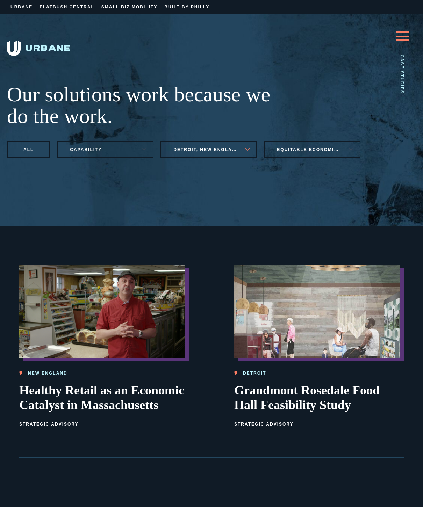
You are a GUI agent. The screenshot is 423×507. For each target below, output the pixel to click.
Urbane (21, 7)
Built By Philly (186, 7)
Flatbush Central (67, 7)
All (28, 149)
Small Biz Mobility (129, 7)
